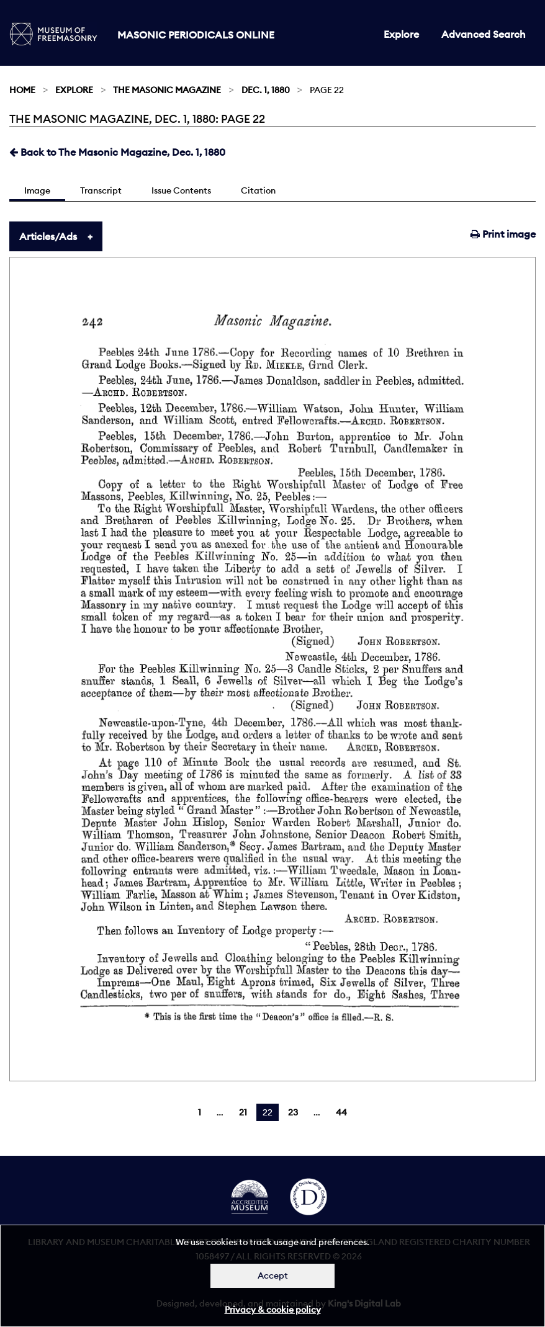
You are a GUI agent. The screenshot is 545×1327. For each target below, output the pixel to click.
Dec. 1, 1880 (265, 90)
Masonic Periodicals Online (195, 35)
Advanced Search (483, 34)
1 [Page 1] (199, 1112)
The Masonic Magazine (167, 90)
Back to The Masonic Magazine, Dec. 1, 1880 (117, 152)
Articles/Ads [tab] (48, 236)
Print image (503, 234)
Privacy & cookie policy (273, 1309)
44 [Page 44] (341, 1112)
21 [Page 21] (243, 1112)
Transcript (101, 190)
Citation (258, 190)
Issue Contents (181, 190)
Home (22, 90)
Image (37, 190)
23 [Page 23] (293, 1112)
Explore (401, 34)
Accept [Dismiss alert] (273, 1275)
